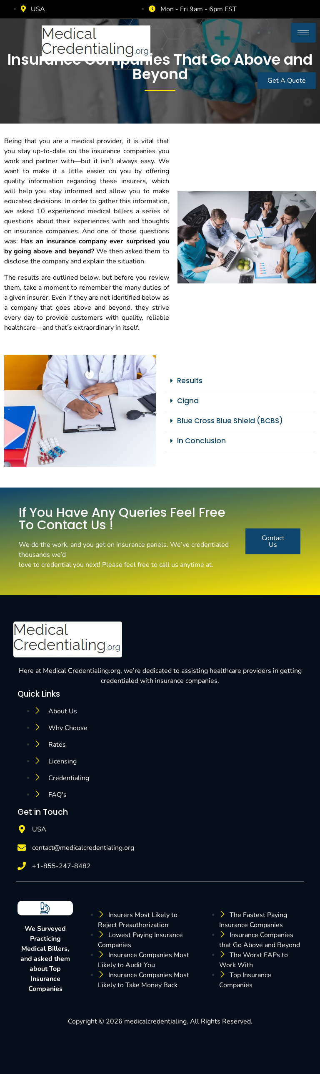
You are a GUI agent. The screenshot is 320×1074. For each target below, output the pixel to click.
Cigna (188, 401)
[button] (240, 381)
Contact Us (273, 541)
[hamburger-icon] (303, 33)
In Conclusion (201, 441)
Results (189, 381)
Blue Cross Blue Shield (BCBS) (230, 421)
